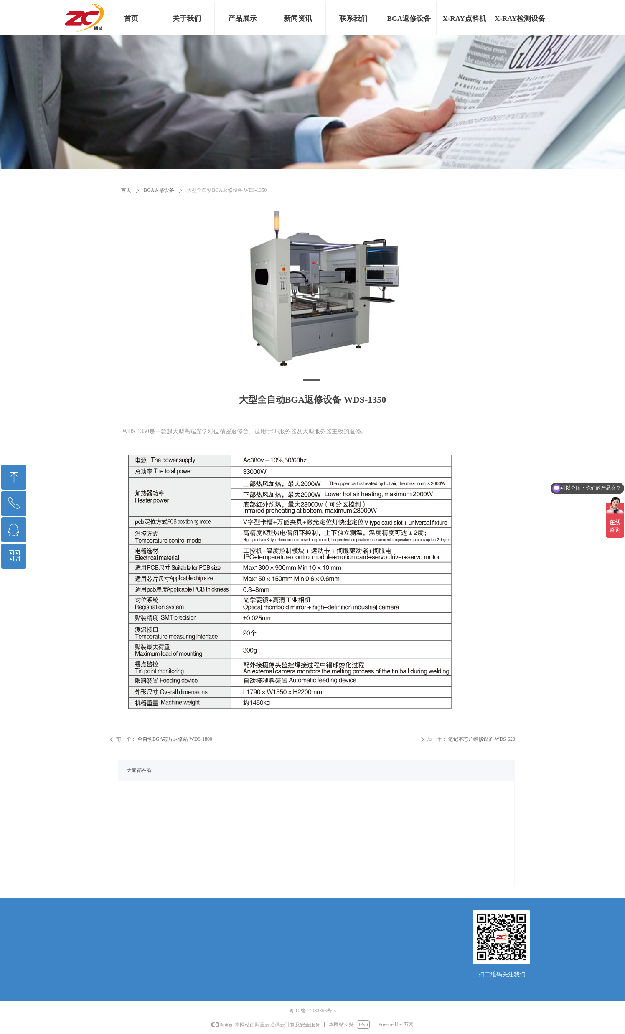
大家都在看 (139, 770)
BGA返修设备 (159, 190)
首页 (126, 190)
